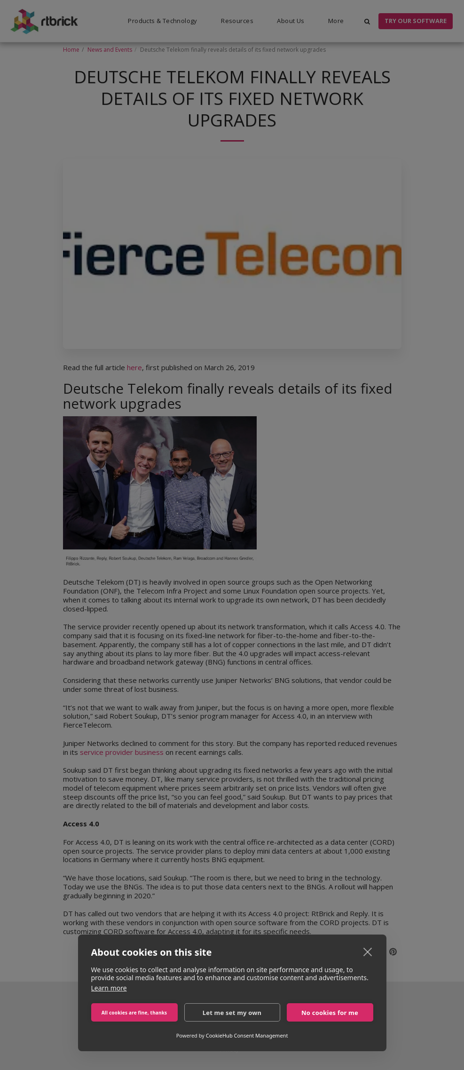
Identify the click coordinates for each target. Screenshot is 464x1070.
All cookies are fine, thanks (134, 1012)
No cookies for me (329, 1012)
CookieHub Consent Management (247, 1035)
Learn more (109, 987)
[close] (368, 951)
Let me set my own (232, 1012)
